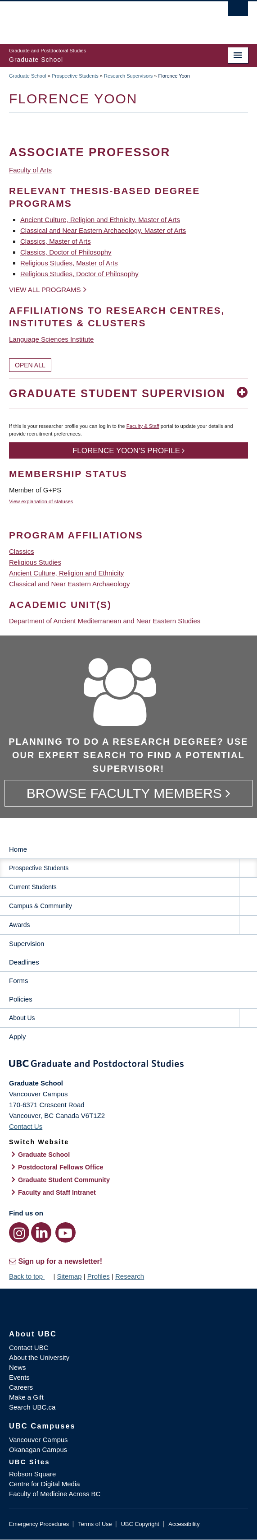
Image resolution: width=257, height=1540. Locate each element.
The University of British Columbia (92, 18)
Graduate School (27, 76)
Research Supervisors (128, 76)
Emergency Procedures (39, 1524)
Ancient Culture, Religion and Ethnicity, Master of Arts (100, 219)
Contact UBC (29, 1347)
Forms (18, 980)
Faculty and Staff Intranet (57, 1192)
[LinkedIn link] (41, 1232)
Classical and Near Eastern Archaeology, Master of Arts (103, 230)
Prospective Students (75, 76)
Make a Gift (26, 1397)
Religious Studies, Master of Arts (69, 263)
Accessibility (183, 1524)
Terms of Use (95, 1524)
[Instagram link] (19, 1232)
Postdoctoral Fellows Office (61, 1167)
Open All (30, 365)
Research (129, 1276)
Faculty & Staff (142, 426)
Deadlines (24, 962)
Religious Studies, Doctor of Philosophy (79, 274)
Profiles (98, 1276)
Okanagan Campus (38, 1449)
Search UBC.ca (32, 1407)
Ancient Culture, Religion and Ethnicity (66, 573)
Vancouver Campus (38, 1439)
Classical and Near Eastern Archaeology (69, 584)
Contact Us (25, 1126)
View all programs (45, 289)
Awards (19, 924)
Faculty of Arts (30, 170)
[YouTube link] (65, 1232)
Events (19, 1377)
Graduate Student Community (64, 1179)
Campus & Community (40, 905)
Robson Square (32, 1474)
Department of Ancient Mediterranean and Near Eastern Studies (104, 621)
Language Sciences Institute (51, 339)
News (17, 1367)
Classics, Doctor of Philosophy (66, 252)
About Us (22, 1017)
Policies (20, 999)
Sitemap (69, 1276)
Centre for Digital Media (44, 1484)
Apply (17, 1036)
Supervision (26, 943)
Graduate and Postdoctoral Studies (128, 1065)
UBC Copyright (140, 1524)
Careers (21, 1387)
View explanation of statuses (41, 501)
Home (18, 849)
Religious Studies (35, 562)
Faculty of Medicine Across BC (54, 1494)
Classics (21, 551)
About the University (39, 1357)
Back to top (30, 1276)
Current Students (33, 887)
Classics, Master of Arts (55, 241)
